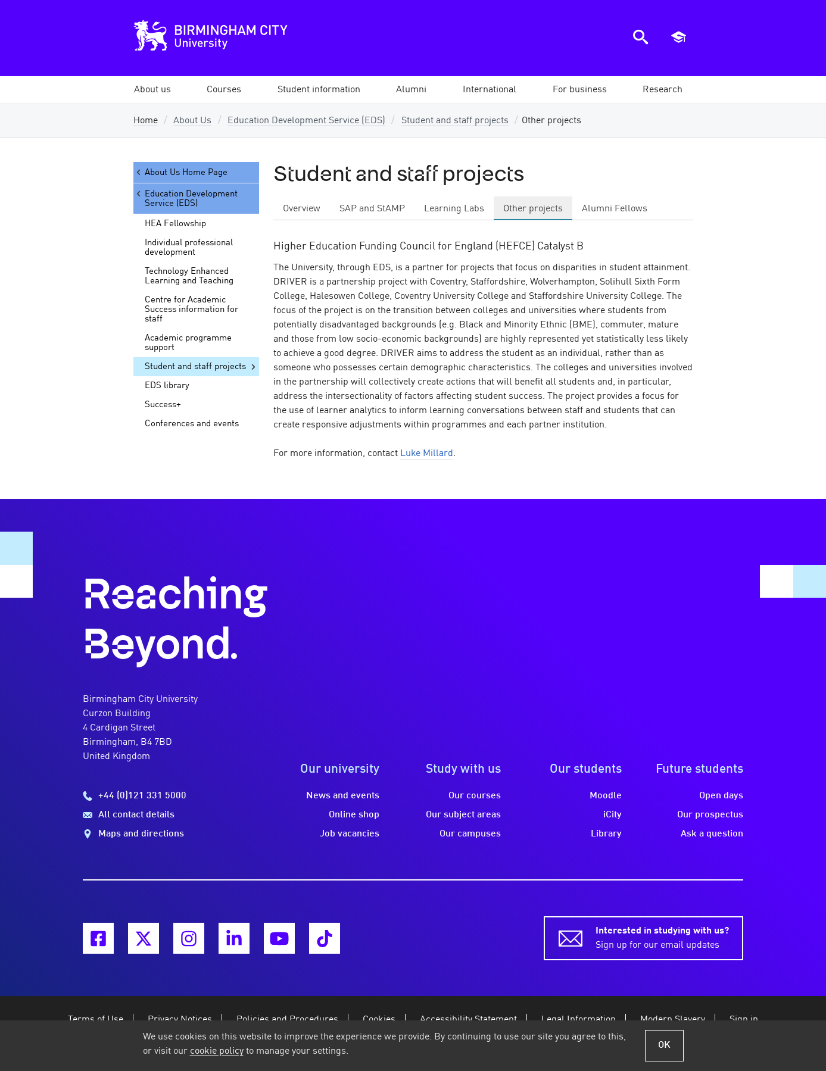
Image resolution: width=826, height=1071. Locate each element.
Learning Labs (454, 209)
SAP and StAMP (372, 209)
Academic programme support (188, 342)
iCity (612, 815)
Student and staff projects (455, 121)
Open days (721, 796)
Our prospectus (710, 815)
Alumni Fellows (614, 209)
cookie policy (217, 1051)
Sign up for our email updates (662, 937)
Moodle (606, 796)
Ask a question (712, 834)
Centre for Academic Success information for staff (191, 309)
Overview (301, 209)
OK (664, 1045)
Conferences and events (192, 424)
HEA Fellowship (175, 224)
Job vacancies (349, 834)
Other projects (533, 209)
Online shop (354, 815)
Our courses (474, 796)
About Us (192, 121)
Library (606, 834)
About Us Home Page (180, 172)
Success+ (163, 405)
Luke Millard (426, 453)
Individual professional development (189, 247)
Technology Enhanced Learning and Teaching (189, 276)
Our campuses (470, 834)
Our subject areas (463, 815)
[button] (152, 90)
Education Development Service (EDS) (306, 121)
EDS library (167, 386)
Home (145, 121)
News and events (342, 796)
